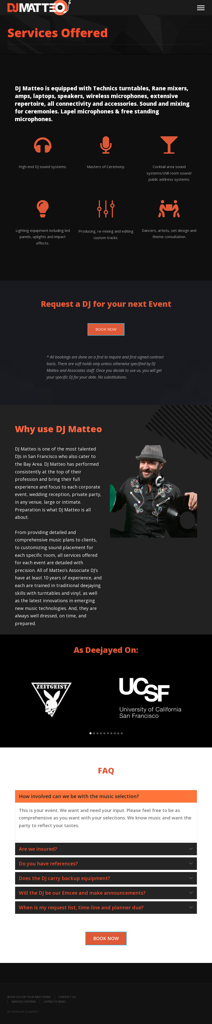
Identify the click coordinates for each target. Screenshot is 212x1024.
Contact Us (67, 997)
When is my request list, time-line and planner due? (81, 907)
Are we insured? (38, 849)
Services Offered (23, 1001)
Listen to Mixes (55, 1001)
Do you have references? (48, 863)
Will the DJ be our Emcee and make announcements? (82, 892)
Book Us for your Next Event (29, 997)
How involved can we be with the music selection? (79, 796)
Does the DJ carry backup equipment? (64, 878)
